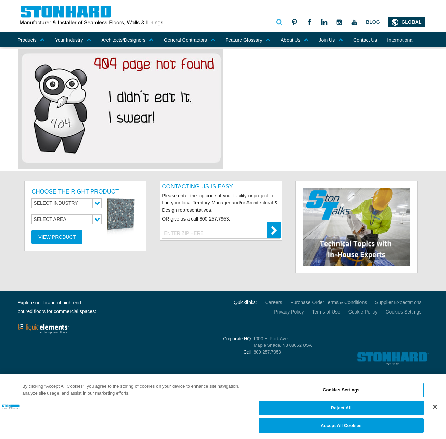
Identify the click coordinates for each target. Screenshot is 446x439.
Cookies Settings (341, 392)
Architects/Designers (128, 40)
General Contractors (189, 40)
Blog (373, 22)
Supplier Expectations (398, 302)
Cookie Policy (363, 312)
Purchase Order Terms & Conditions (328, 302)
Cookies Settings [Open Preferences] (403, 312)
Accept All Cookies (341, 428)
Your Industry (73, 40)
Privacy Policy (289, 312)
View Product (57, 237)
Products (31, 40)
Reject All (341, 410)
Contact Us (365, 40)
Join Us (331, 40)
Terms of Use (326, 312)
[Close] (435, 409)
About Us (295, 40)
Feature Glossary (248, 40)
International (400, 40)
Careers (273, 302)
